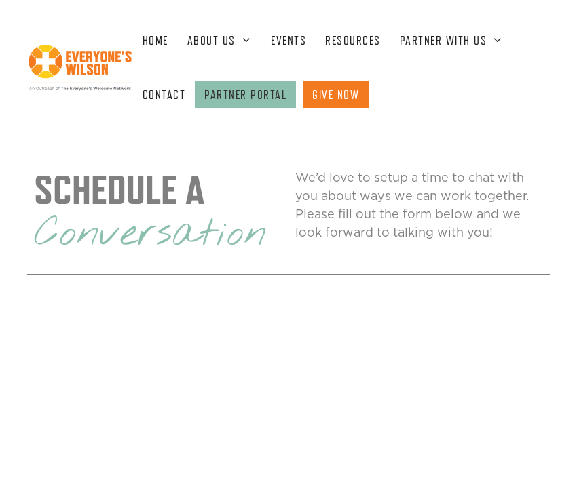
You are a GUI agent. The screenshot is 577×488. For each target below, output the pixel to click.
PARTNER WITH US (456, 41)
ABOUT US (224, 41)
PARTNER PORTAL (245, 95)
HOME (155, 40)
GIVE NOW (335, 95)
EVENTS (288, 40)
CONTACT (164, 95)
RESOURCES (353, 40)
